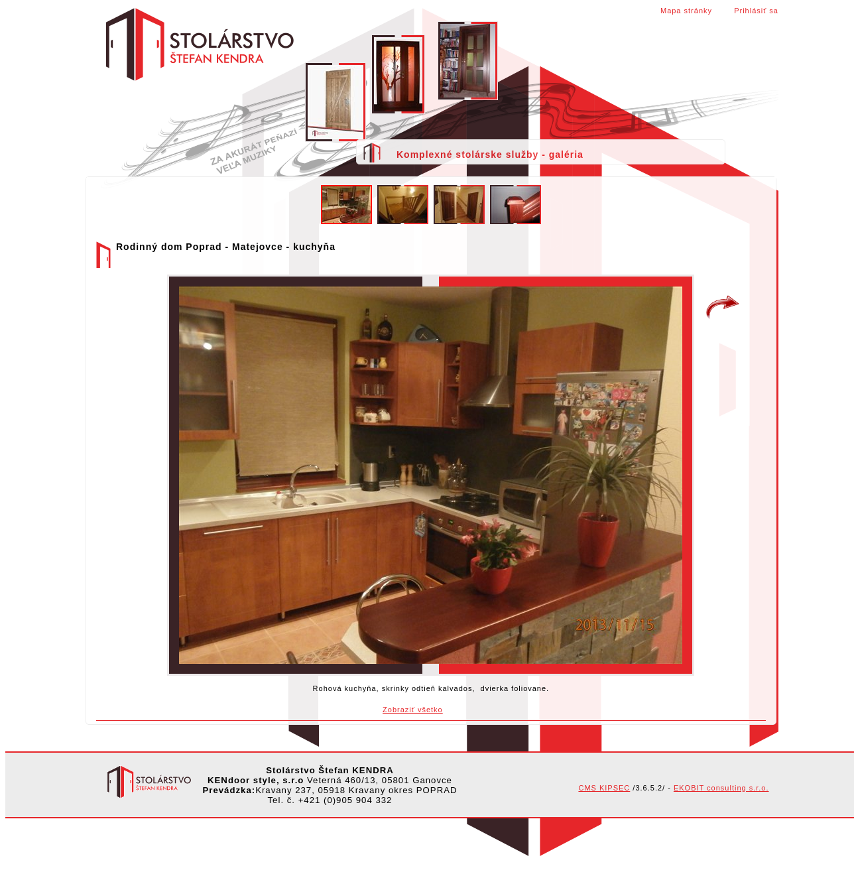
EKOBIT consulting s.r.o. (721, 788)
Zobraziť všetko (413, 710)
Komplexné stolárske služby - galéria (489, 154)
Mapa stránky (686, 11)
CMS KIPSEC (604, 788)
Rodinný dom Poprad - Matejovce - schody (722, 307)
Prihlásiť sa (756, 11)
